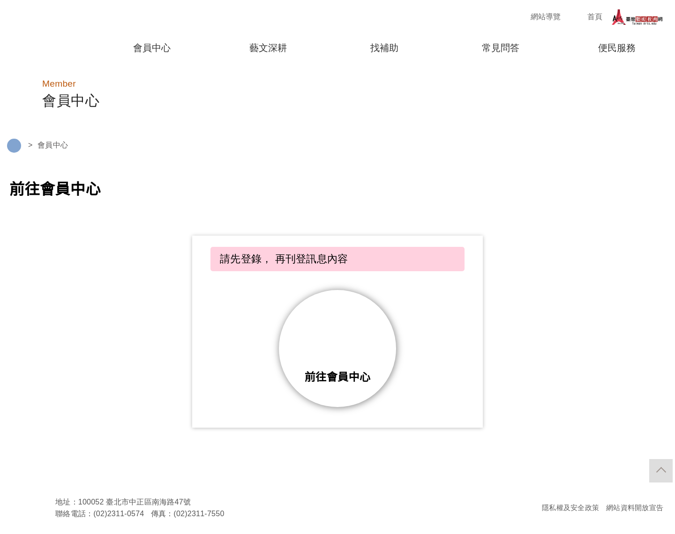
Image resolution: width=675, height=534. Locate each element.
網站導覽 (537, 16)
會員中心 (52, 145)
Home (14, 147)
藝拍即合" (47, 33)
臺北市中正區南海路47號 (148, 503)
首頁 (586, 16)
